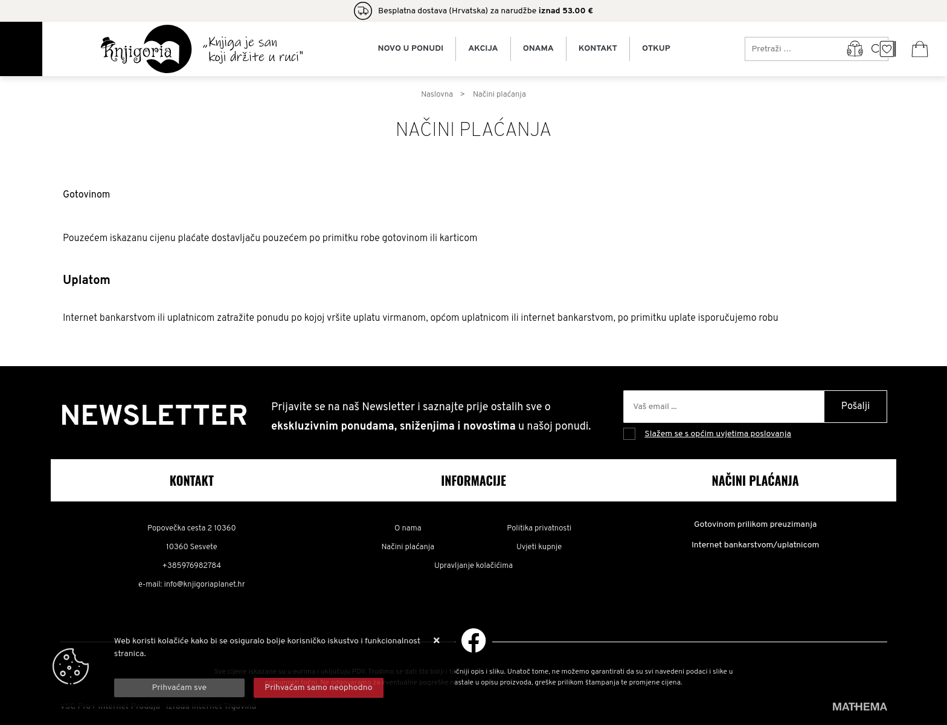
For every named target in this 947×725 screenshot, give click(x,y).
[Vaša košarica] (920, 49)
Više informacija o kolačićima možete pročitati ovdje (212, 667)
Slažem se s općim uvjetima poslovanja (717, 434)
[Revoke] (319, 688)
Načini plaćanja (408, 547)
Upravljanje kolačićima (473, 566)
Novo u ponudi (410, 49)
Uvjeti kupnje (539, 547)
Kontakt (598, 49)
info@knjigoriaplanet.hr (204, 585)
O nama (408, 528)
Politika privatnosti (539, 528)
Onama (538, 49)
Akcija (483, 49)
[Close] (179, 687)
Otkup (656, 49)
